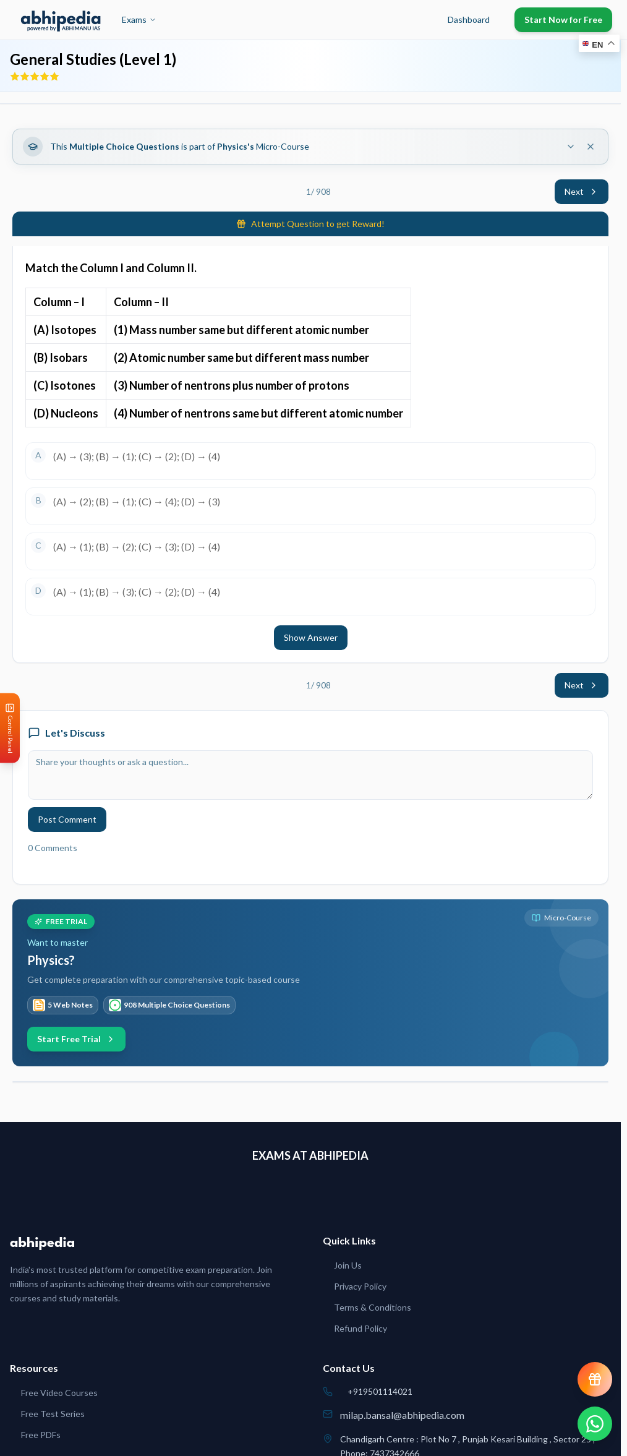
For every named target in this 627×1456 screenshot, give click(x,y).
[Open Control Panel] (10, 728)
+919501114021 (380, 1391)
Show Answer (311, 637)
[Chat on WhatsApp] (595, 1424)
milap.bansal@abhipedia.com (402, 1415)
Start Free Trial (76, 1039)
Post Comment (67, 819)
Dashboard (469, 19)
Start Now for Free (563, 19)
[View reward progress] (595, 1379)
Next (582, 191)
